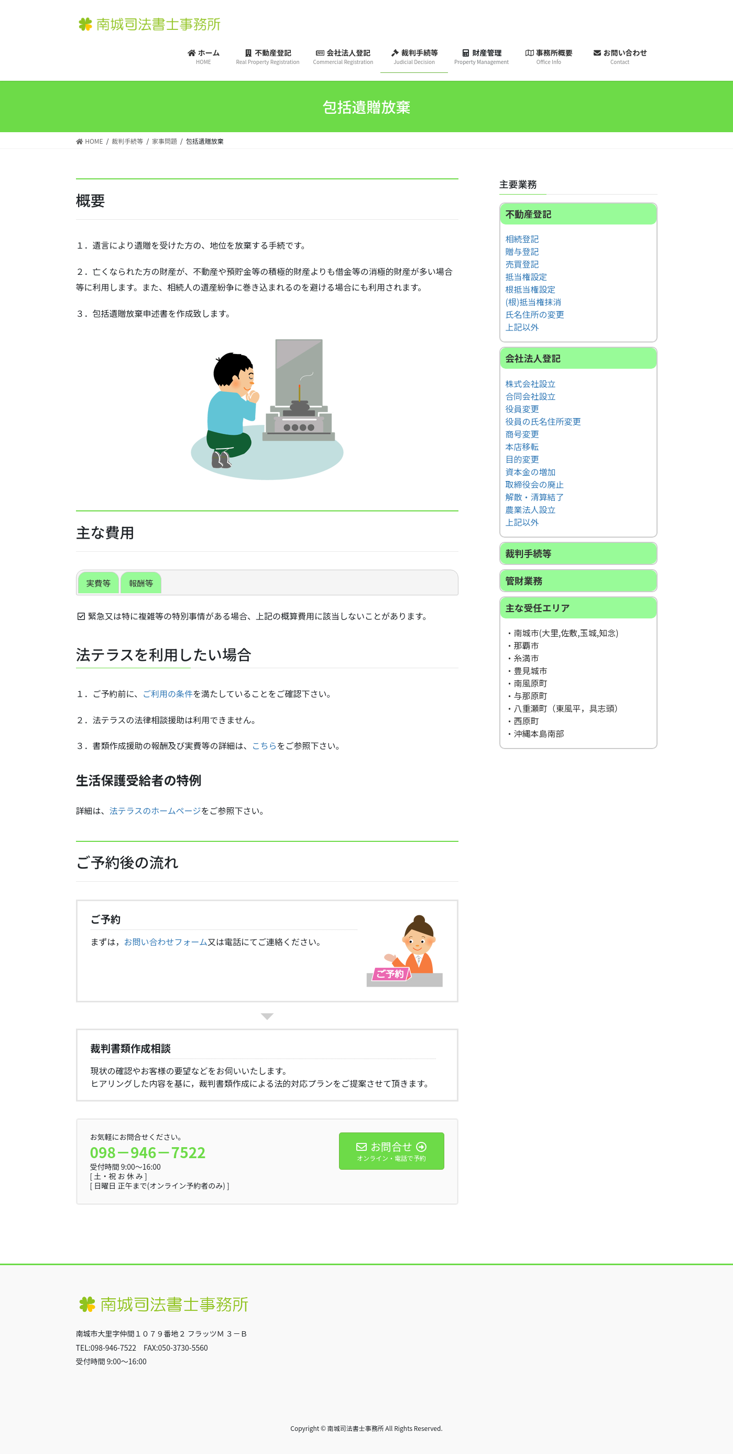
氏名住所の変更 (535, 314)
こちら (264, 745)
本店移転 (522, 447)
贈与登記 (522, 251)
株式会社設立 (531, 384)
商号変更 (522, 434)
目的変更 (522, 459)
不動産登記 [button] (529, 213)
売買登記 (522, 264)
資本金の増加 (531, 472)
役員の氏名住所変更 (543, 421)
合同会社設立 (531, 396)
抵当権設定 (527, 277)
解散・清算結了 (535, 497)
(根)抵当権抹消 (534, 302)
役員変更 (522, 409)
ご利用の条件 (168, 693)
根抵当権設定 (531, 289)
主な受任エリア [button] (538, 608)
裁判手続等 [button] (529, 553)
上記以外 (522, 327)
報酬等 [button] (142, 582)
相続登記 (522, 239)
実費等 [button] (99, 582)
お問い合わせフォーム (166, 941)
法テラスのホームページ (155, 810)
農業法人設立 (531, 510)
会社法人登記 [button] (533, 358)
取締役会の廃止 (535, 484)
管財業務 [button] (524, 580)
